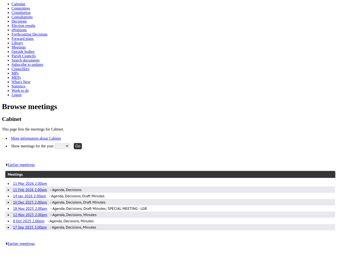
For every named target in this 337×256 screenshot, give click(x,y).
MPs (15, 73)
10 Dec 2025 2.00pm (30, 202)
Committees (21, 8)
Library (17, 43)
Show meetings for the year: (33, 146)
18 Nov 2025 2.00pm (30, 208)
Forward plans (23, 39)
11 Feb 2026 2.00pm (30, 189)
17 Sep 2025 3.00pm (30, 227)
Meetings (19, 47)
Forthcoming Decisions (30, 34)
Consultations (22, 17)
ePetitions (19, 30)
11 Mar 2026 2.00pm (30, 183)
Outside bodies (23, 52)
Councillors (21, 69)
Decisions (19, 21)
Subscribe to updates (27, 64)
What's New (21, 82)
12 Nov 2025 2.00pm (30, 214)
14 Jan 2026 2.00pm (29, 196)
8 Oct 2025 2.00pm (28, 221)
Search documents (26, 60)
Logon (17, 95)
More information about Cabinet (36, 138)
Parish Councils (24, 56)
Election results (23, 26)
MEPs (16, 77)
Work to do (20, 90)
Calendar (18, 4)
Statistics (18, 86)
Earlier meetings (20, 164)
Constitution (21, 13)
